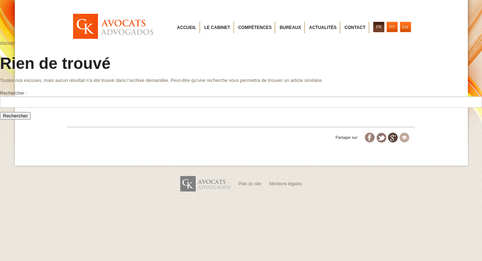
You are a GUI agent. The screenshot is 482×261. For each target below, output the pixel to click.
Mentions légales (285, 184)
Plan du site (250, 184)
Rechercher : (13, 93)
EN (405, 27)
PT (391, 27)
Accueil (186, 27)
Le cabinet (217, 27)
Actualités (323, 27)
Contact (355, 27)
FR (378, 27)
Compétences (255, 27)
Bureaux (290, 27)
